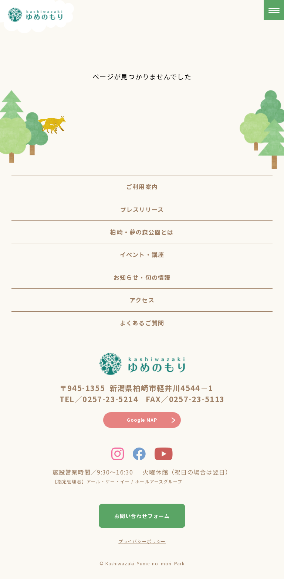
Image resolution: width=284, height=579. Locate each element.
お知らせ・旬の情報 (142, 277)
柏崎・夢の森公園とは (141, 231)
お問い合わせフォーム (142, 516)
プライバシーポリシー (142, 541)
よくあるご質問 (142, 322)
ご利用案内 (142, 186)
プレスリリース (142, 209)
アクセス (141, 299)
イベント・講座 (142, 254)
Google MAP (142, 420)
